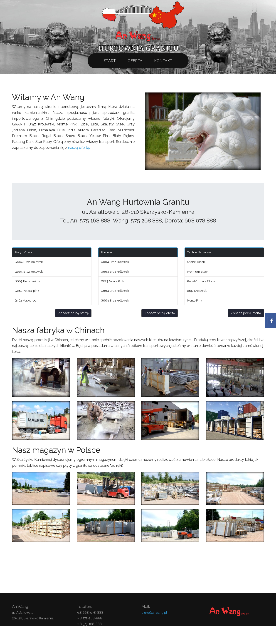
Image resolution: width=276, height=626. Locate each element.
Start (110, 61)
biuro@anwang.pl (154, 612)
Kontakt (163, 61)
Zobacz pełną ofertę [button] (73, 313)
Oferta (135, 61)
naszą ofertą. (79, 147)
